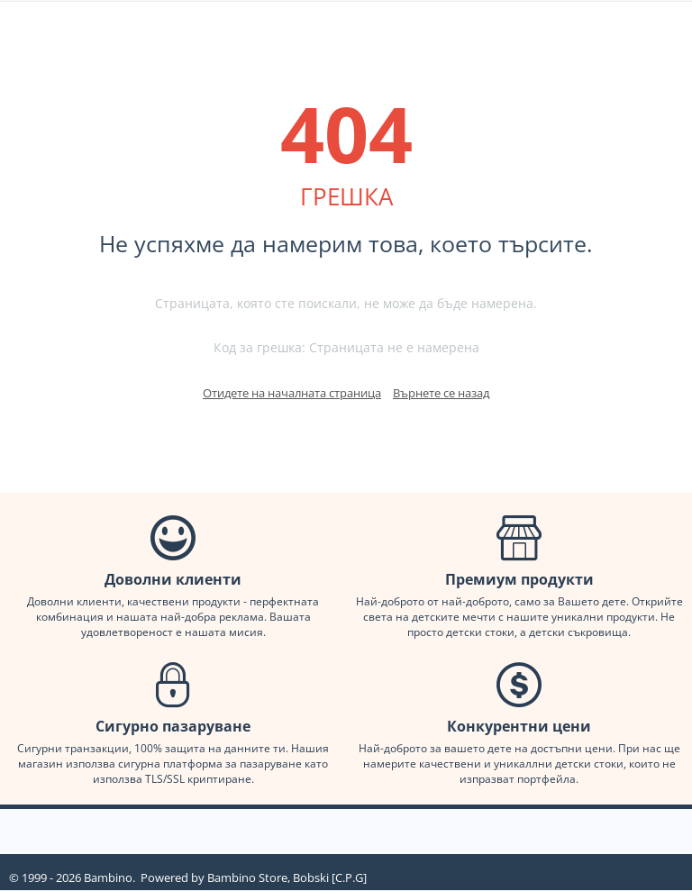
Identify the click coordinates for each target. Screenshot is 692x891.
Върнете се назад (441, 393)
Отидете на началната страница (292, 393)
